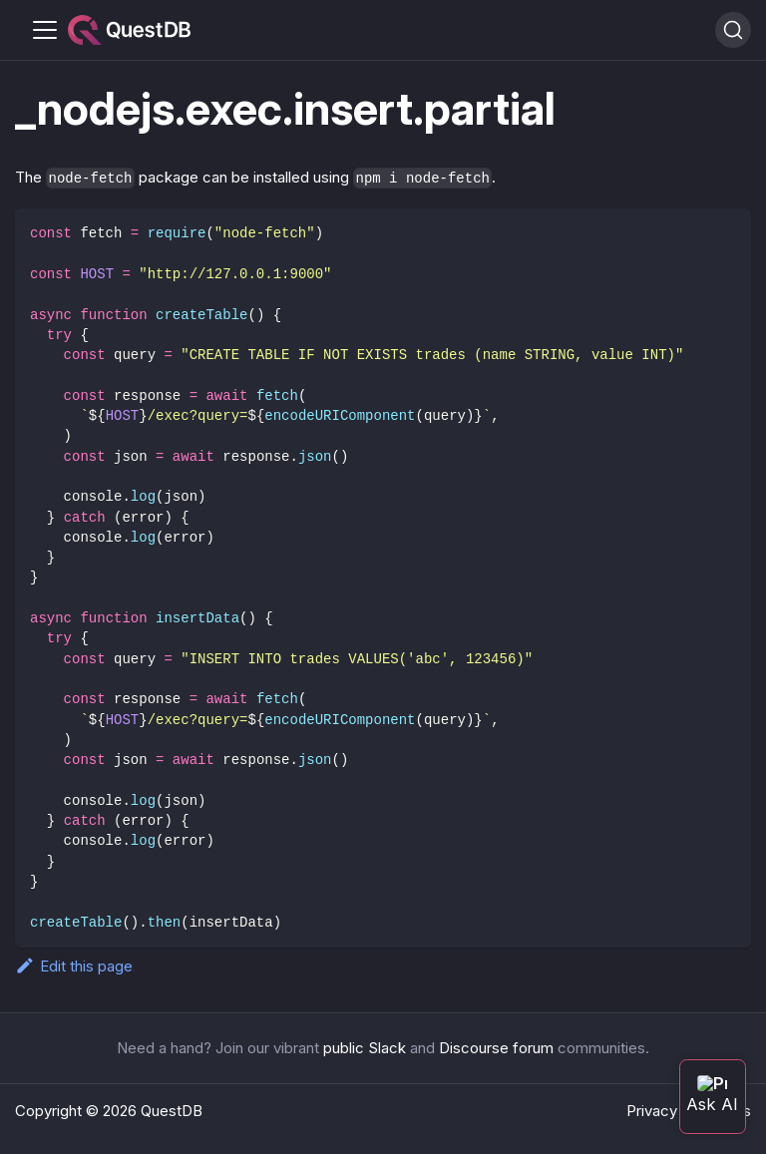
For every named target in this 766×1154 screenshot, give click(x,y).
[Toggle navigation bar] (45, 30)
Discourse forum (496, 1047)
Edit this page (74, 966)
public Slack (364, 1047)
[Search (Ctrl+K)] (733, 30)
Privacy (651, 1110)
